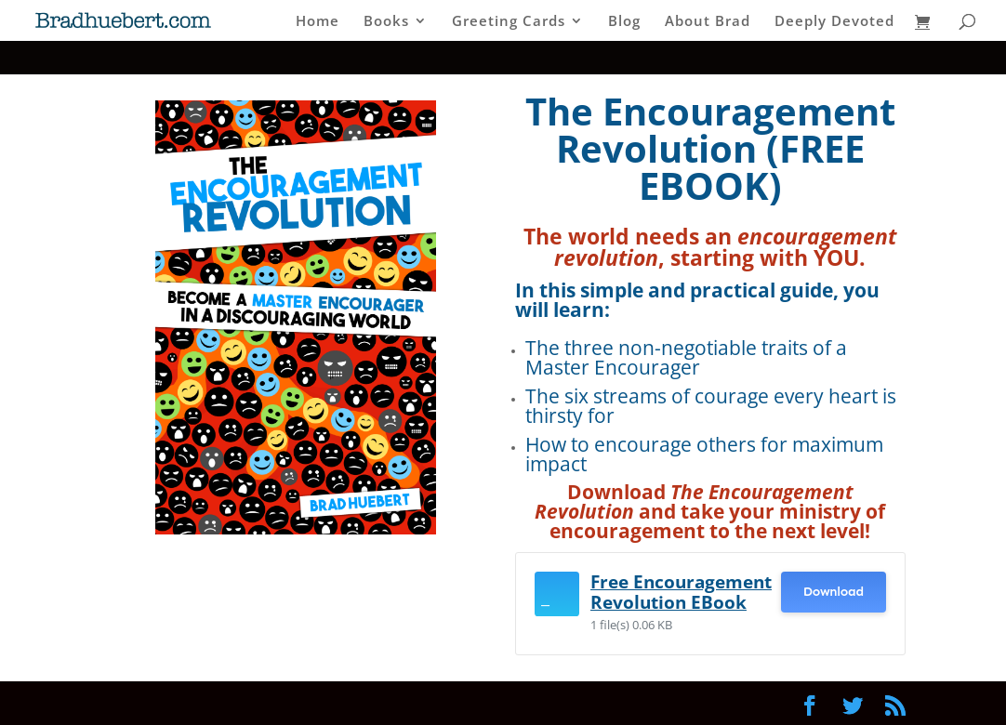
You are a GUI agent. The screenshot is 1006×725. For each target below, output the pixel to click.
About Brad (707, 22)
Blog (624, 22)
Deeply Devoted (834, 22)
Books (386, 22)
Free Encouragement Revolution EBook (681, 591)
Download (833, 592)
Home (317, 22)
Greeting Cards (508, 22)
